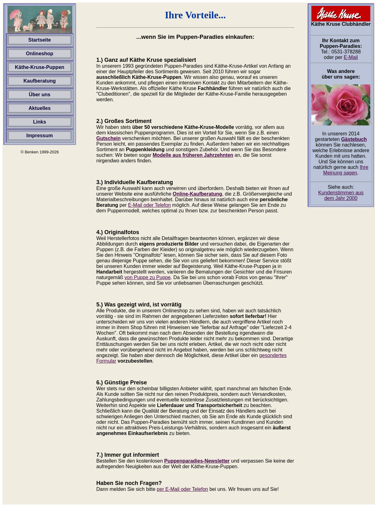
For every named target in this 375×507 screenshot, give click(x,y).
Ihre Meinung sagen (345, 170)
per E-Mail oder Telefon (182, 489)
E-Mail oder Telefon (149, 205)
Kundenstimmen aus (341, 195)
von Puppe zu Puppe (147, 277)
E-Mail (351, 57)
